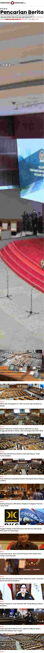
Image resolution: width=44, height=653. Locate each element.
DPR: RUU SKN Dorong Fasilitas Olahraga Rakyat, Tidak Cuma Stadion (20, 455)
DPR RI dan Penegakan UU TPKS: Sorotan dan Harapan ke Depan (21, 405)
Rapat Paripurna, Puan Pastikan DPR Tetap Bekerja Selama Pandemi (21, 605)
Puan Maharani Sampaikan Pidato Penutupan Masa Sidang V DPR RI (22, 480)
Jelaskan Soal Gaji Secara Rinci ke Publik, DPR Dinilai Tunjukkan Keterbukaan (18, 371)
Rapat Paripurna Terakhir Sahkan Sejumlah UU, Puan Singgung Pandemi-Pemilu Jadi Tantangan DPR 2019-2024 (21, 430)
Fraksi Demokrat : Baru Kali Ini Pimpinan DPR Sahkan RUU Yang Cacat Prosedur (20, 555)
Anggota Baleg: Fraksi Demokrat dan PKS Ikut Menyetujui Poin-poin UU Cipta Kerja (21, 530)
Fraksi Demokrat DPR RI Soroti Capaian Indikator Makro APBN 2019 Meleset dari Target (20, 630)
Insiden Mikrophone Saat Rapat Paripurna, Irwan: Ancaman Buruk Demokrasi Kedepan (21, 580)
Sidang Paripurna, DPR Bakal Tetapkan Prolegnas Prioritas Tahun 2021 (21, 505)
